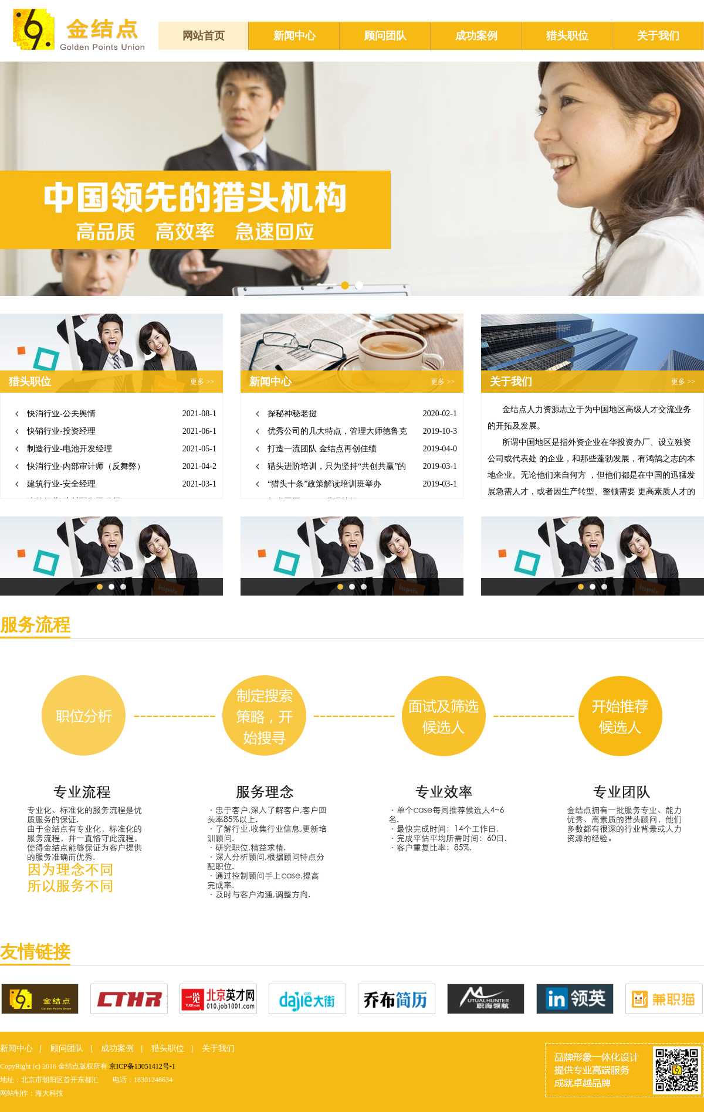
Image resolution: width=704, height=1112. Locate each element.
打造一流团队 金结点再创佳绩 (322, 450)
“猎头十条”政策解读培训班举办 (324, 485)
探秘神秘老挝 (292, 414)
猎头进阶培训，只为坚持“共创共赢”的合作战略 (337, 470)
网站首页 (203, 36)
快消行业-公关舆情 (61, 414)
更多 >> (202, 382)
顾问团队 (385, 36)
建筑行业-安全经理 (61, 485)
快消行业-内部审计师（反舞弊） (86, 467)
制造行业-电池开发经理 (69, 450)
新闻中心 (294, 36)
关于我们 (658, 36)
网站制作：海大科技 (31, 1093)
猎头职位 (567, 36)
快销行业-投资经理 (61, 432)
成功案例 (476, 36)
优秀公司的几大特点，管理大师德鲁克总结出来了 (337, 434)
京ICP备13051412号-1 (142, 1066)
